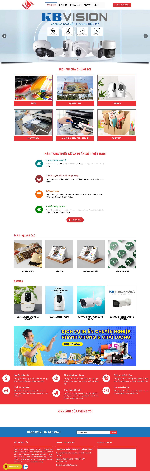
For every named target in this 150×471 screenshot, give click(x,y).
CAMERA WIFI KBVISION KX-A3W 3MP (28, 318)
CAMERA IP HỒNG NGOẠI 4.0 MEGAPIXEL (122, 318)
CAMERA (117, 103)
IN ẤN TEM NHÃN (122, 271)
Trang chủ (51, 5)
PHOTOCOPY (33, 138)
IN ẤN (33, 103)
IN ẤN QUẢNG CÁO (90, 271)
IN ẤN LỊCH (59, 271)
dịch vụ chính (75, 5)
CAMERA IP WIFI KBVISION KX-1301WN (90, 318)
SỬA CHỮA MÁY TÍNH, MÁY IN (75, 138)
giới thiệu (63, 5)
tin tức (87, 5)
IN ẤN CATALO (28, 271)
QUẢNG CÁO (75, 103)
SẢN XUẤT (117, 138)
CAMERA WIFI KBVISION (59, 317)
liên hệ (96, 5)
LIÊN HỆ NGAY (75, 220)
